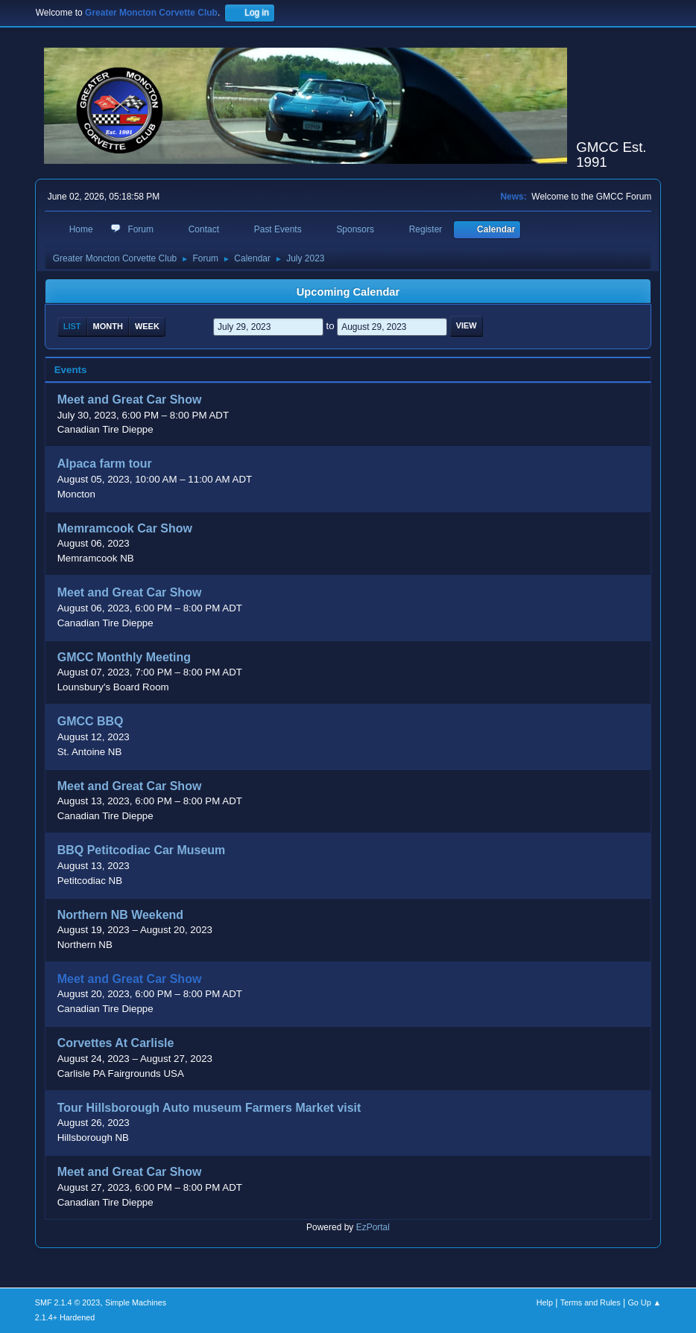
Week (147, 326)
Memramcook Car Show (124, 528)
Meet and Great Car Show (129, 400)
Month (108, 326)
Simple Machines (135, 1302)
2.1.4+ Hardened (65, 1317)
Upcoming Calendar (348, 292)
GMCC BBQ (90, 722)
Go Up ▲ (644, 1302)
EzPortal (373, 1227)
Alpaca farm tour (104, 464)
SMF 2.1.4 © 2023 (68, 1302)
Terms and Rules (590, 1302)
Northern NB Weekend (120, 915)
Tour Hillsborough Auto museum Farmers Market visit (209, 1107)
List (72, 326)
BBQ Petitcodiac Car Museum (141, 850)
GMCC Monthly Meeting (124, 657)
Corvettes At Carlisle (115, 1043)
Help (545, 1302)
